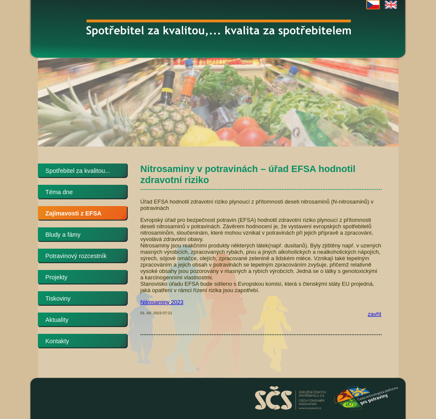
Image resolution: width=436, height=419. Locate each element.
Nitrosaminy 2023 (162, 302)
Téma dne (59, 192)
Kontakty (57, 341)
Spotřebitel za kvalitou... (78, 170)
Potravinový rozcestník (76, 256)
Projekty (57, 277)
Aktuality (57, 319)
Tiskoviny (58, 298)
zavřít (375, 314)
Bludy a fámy (63, 234)
